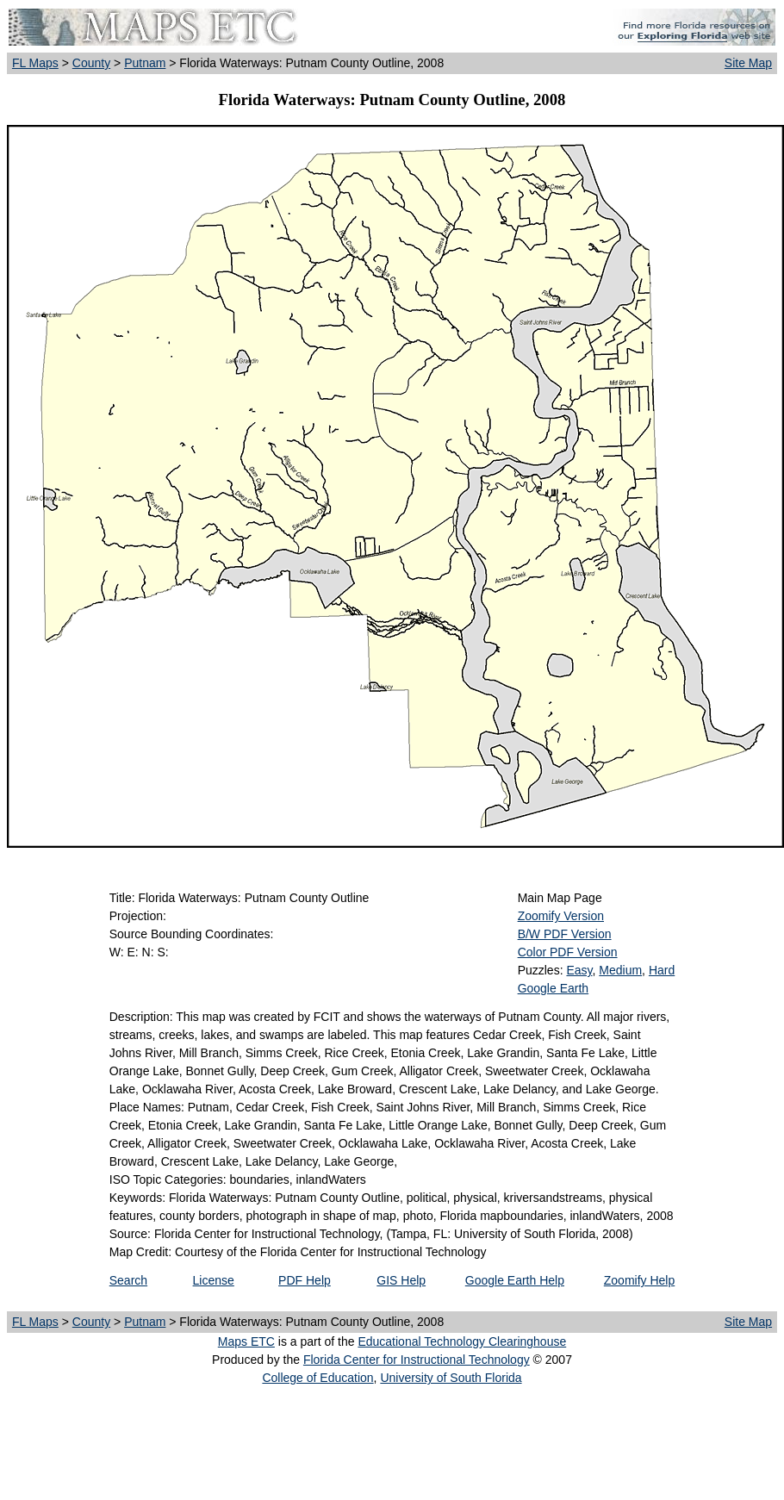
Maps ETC (246, 1341)
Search (128, 1280)
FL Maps (35, 63)
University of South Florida (450, 1378)
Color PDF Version (568, 952)
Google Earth (553, 988)
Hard (662, 970)
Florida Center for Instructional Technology (416, 1359)
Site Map (748, 63)
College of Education (317, 1378)
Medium (620, 970)
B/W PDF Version (565, 934)
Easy (579, 970)
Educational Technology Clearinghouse (462, 1341)
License (213, 1280)
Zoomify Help (639, 1280)
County (91, 63)
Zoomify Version (561, 916)
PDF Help (304, 1280)
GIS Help (401, 1280)
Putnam (144, 63)
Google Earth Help (514, 1280)
